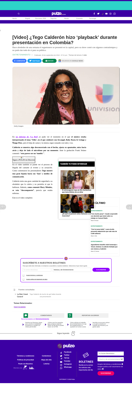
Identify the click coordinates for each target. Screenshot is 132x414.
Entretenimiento (21, 55)
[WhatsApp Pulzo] (114, 14)
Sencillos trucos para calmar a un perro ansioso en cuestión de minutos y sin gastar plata (101, 325)
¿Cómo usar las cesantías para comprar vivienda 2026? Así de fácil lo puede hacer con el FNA (56, 325)
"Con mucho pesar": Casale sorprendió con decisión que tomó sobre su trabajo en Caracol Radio (104, 216)
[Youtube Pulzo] (106, 14)
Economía (79, 18)
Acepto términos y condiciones (34, 275)
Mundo (66, 18)
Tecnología (92, 18)
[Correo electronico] (37, 270)
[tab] (44, 315)
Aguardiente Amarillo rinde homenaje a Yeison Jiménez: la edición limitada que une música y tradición (104, 247)
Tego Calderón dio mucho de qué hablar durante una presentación (45, 295)
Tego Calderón (19, 307)
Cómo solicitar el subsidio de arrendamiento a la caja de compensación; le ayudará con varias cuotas (78, 325)
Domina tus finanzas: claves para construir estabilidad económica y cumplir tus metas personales (33, 325)
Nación (14, 18)
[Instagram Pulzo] (110, 14)
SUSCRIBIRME (101, 270)
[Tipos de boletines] (81, 270)
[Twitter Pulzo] (98, 14)
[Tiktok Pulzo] (102, 15)
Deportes (54, 18)
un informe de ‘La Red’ (27, 137)
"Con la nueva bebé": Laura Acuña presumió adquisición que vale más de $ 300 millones (104, 232)
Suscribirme (106, 373)
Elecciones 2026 (40, 18)
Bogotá (27, 18)
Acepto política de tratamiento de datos (36, 279)
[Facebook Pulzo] (94, 14)
